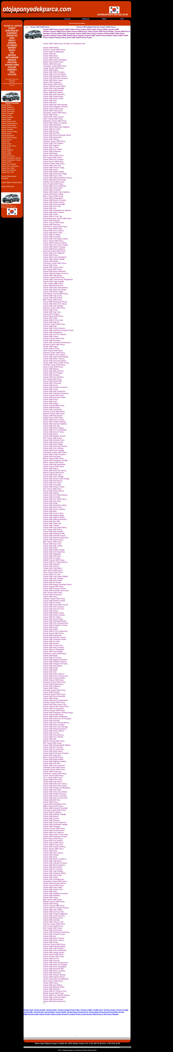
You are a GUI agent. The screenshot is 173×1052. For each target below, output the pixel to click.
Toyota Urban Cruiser (52, 1014)
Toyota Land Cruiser (36, 1014)
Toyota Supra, (72, 1012)
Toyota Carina (63, 1010)
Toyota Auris (28, 1010)
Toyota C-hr (100, 1014)
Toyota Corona (109, 1010)
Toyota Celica (74, 1010)
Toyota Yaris (93, 1012)
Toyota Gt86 (91, 1014)
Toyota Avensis (39, 1010)
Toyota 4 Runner (112, 1014)
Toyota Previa (38, 1012)
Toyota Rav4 (103, 1012)
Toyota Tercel (83, 1012)
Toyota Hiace (114, 1012)
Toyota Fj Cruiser (68, 1014)
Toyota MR (28, 1012)
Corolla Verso (98, 1010)
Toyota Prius (49, 1012)
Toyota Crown (80, 1014)
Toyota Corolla (86, 1010)
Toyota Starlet (60, 1012)
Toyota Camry (51, 1010)
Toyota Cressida (122, 1010)
